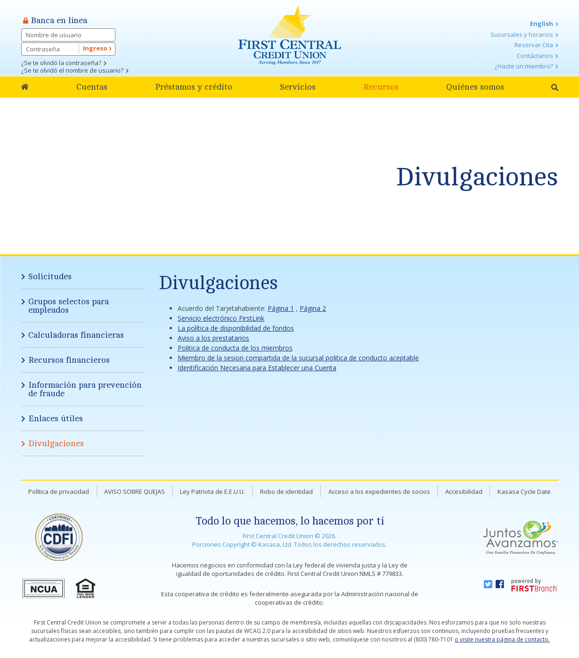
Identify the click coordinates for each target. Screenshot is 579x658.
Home (25, 87)
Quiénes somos (475, 87)
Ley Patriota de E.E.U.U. (212, 491)
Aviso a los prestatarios (213, 337)
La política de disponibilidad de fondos (236, 328)
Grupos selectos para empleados (68, 305)
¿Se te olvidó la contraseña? (61, 62)
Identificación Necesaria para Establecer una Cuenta (257, 367)
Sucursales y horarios (521, 34)
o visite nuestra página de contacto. (502, 639)
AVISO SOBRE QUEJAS (134, 491)
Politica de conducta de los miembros (235, 347)
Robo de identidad (286, 491)
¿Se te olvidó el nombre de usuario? (72, 70)
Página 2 (313, 308)
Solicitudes (50, 276)
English (541, 23)
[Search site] (554, 87)
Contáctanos (535, 55)
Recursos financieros (69, 360)
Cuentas (91, 87)
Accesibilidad (463, 491)
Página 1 (281, 308)
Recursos (381, 87)
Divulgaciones (477, 177)
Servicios (298, 87)
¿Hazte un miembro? (524, 66)
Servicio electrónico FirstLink (221, 318)
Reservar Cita (533, 45)
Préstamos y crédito (193, 87)
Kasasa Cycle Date (524, 491)
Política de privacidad (58, 491)
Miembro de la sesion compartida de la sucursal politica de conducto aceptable (298, 357)
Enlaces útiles (55, 418)
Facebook (500, 584)
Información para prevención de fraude (85, 389)
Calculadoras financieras (76, 335)
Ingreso (97, 48)
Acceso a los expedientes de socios (379, 491)
